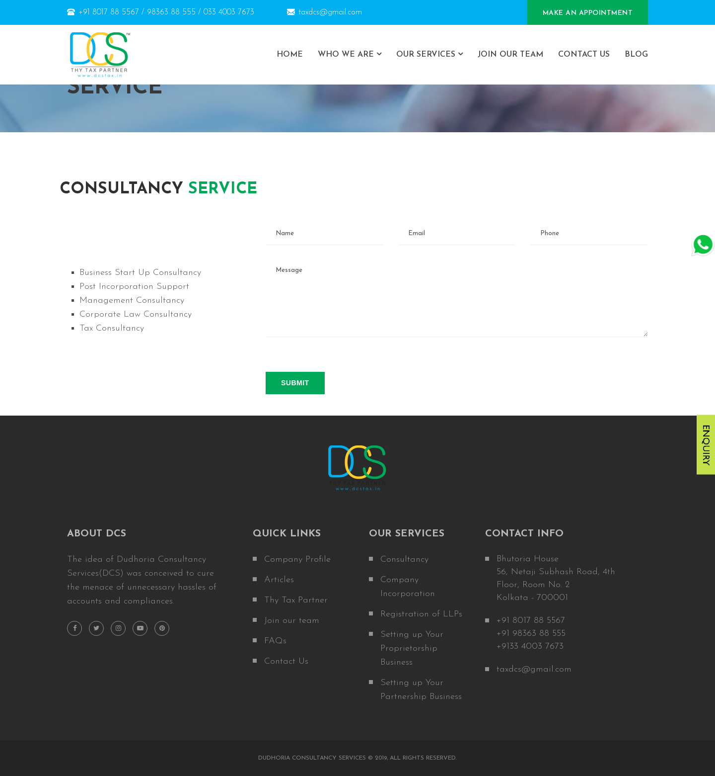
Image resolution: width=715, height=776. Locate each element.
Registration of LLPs (421, 614)
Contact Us (584, 55)
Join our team (291, 620)
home (290, 55)
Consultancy (404, 559)
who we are (346, 55)
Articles (279, 580)
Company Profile (297, 559)
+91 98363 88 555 (531, 633)
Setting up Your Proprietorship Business (411, 648)
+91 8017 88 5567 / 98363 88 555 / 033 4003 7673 (160, 12)
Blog (636, 55)
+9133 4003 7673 (530, 646)
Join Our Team (510, 55)
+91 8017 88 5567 (531, 620)
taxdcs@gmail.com (324, 12)
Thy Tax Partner (296, 600)
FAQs (275, 641)
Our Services (425, 55)
